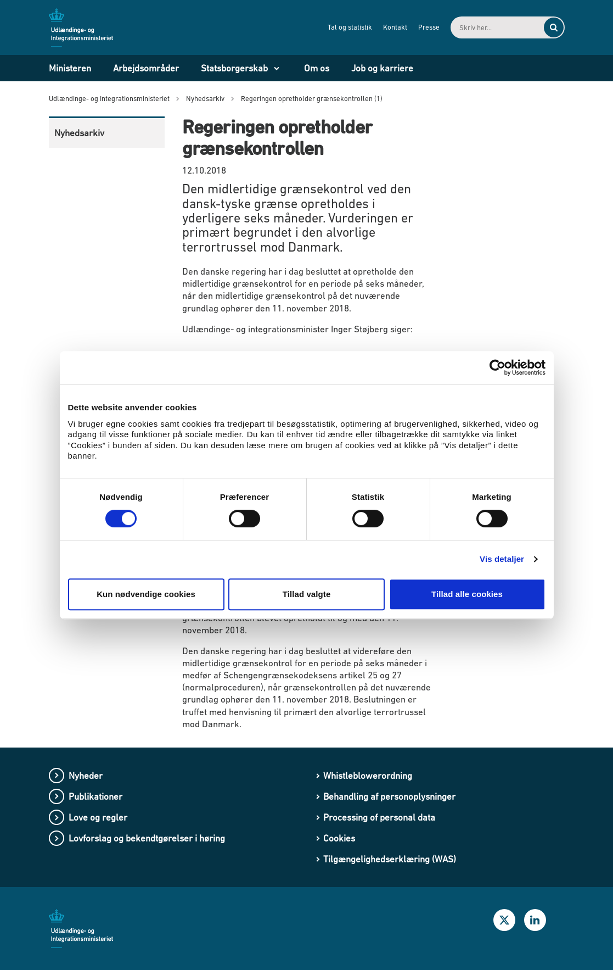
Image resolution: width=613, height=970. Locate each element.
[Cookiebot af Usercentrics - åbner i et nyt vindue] (497, 367)
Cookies (339, 838)
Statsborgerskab (234, 68)
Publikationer (95, 796)
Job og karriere (382, 68)
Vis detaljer (502, 559)
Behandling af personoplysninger (389, 796)
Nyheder (86, 775)
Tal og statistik (350, 27)
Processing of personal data (379, 817)
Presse (429, 27)
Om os (316, 68)
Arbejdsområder (146, 68)
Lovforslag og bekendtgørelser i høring (147, 838)
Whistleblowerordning (367, 775)
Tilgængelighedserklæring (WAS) (389, 859)
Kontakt (395, 27)
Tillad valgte (307, 594)
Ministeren (70, 68)
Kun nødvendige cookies (146, 594)
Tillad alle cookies (467, 594)
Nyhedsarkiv (79, 132)
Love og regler (98, 817)
